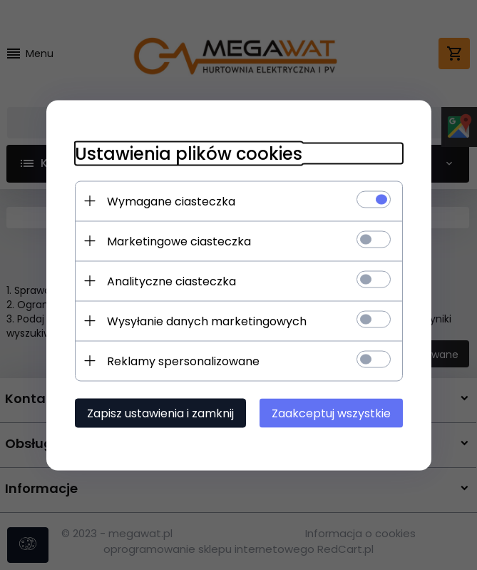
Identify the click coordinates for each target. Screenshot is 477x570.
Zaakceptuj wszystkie (331, 412)
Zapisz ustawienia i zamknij (160, 412)
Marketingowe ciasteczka (179, 241)
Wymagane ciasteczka (171, 201)
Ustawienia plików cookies (188, 153)
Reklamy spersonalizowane (183, 360)
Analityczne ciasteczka (171, 281)
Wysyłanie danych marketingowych (207, 320)
